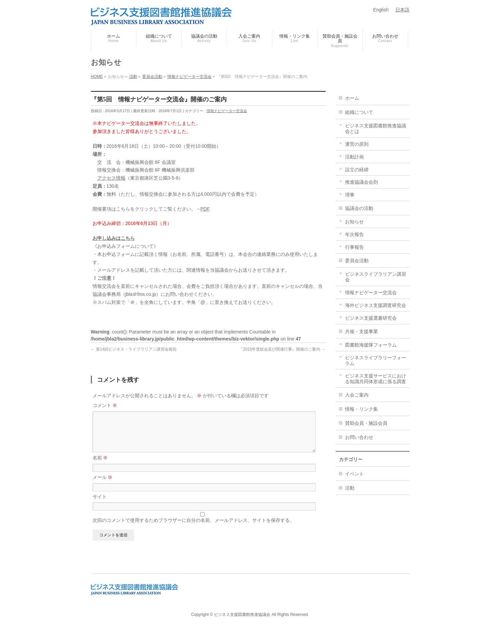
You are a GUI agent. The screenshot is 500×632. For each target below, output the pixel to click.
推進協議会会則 (361, 182)
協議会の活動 (359, 208)
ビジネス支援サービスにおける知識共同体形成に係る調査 (375, 378)
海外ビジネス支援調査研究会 (375, 305)
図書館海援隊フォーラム (371, 345)
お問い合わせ (359, 437)
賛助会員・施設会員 (366, 423)
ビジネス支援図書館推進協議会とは (375, 128)
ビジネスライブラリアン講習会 (375, 276)
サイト (100, 504)
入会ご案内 (357, 395)
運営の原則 (357, 144)
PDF (205, 209)
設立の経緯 (357, 169)
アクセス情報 (111, 178)
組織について (359, 112)
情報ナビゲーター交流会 (227, 111)
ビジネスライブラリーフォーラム (375, 360)
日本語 (402, 9)
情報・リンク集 (361, 409)
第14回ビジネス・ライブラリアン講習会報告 (134, 349)
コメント (105, 405)
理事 (349, 194)
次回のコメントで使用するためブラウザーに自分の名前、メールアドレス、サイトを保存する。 (193, 528)
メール (103, 485)
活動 (349, 488)
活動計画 (354, 157)
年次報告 (354, 234)
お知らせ (354, 221)
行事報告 (354, 247)
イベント (354, 474)
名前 (100, 465)
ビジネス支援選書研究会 (371, 318)
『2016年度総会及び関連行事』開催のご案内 (282, 349)
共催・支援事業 (361, 331)
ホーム (352, 98)
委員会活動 (357, 260)
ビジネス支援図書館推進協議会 (242, 615)
